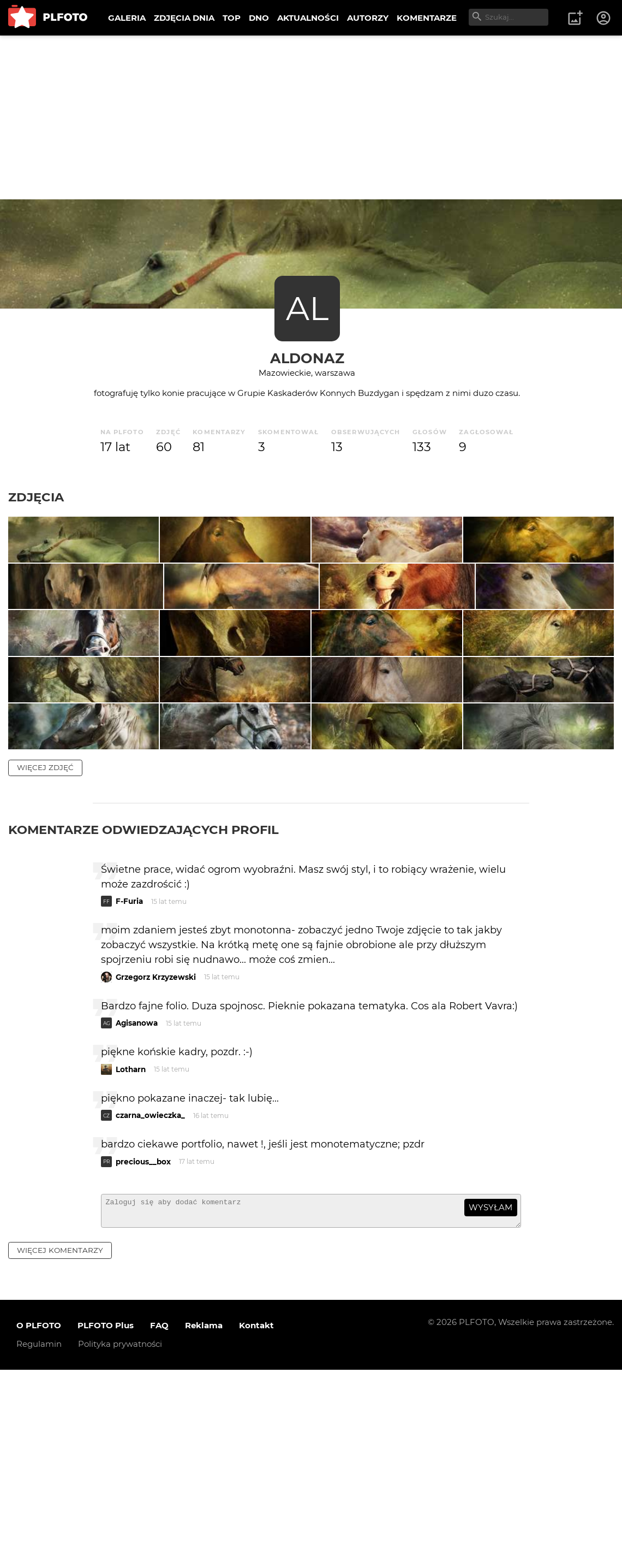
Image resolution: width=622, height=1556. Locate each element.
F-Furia (129, 1083)
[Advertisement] (311, 117)
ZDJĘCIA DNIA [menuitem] (184, 18)
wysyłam (490, 1389)
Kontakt (256, 1512)
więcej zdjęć (45, 949)
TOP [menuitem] (232, 18)
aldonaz (307, 358)
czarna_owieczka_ (150, 1297)
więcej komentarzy (60, 1436)
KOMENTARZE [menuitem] (427, 18)
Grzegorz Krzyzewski (156, 1158)
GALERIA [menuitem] (127, 18)
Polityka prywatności (120, 1530)
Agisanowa (137, 1204)
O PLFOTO (38, 1512)
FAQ (159, 1512)
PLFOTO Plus (105, 1512)
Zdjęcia (36, 497)
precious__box (143, 1343)
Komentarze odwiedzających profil (143, 1011)
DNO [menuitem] (259, 18)
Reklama (204, 1512)
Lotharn (131, 1250)
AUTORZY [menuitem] (367, 18)
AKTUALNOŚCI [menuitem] (308, 18)
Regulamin (39, 1530)
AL (307, 308)
